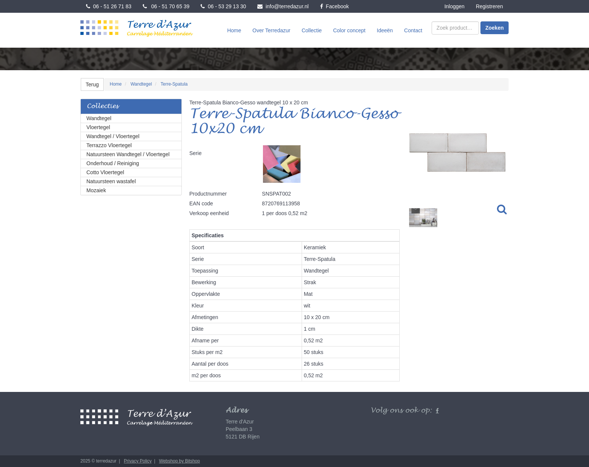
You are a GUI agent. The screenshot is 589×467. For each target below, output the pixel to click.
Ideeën (385, 30)
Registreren (489, 6)
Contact (413, 30)
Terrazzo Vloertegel (109, 145)
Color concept (349, 30)
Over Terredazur (271, 30)
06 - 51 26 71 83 (108, 6)
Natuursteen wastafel (111, 181)
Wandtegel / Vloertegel (112, 136)
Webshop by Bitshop (179, 461)
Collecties (102, 106)
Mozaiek (96, 190)
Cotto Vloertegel (105, 172)
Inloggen (454, 6)
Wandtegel (98, 118)
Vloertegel (98, 127)
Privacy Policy (138, 461)
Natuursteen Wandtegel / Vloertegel (127, 154)
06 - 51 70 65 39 (166, 6)
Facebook (334, 6)
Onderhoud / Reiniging (112, 163)
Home (234, 30)
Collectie (312, 30)
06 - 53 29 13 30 (223, 6)
